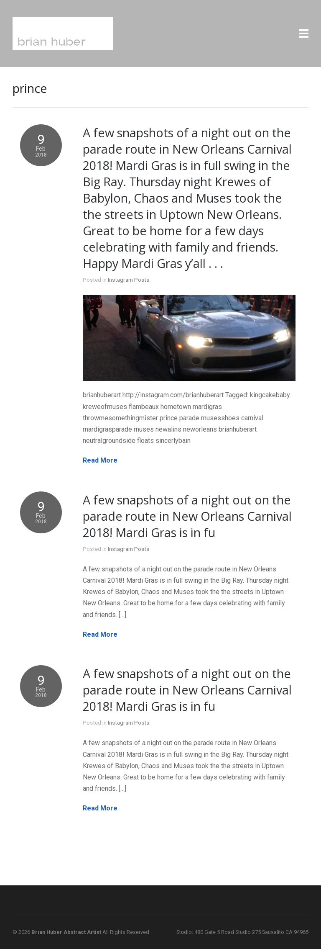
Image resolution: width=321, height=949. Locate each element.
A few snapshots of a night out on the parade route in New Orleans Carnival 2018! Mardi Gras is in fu (187, 515)
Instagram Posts (128, 279)
